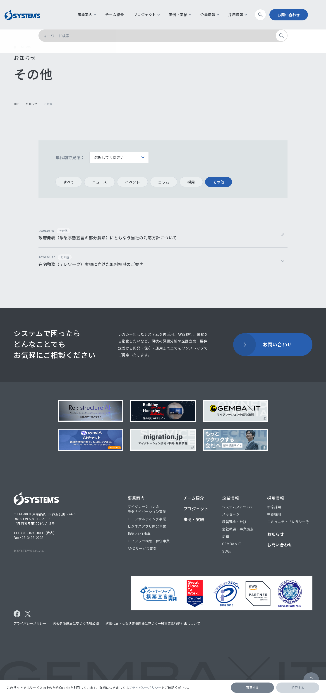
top (16, 104)
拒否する (297, 687)
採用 (191, 182)
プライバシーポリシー (145, 687)
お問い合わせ (295, 14)
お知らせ (31, 104)
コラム (163, 182)
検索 (269, 14)
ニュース (99, 182)
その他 (218, 182)
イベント (132, 182)
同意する (252, 687)
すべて (68, 182)
